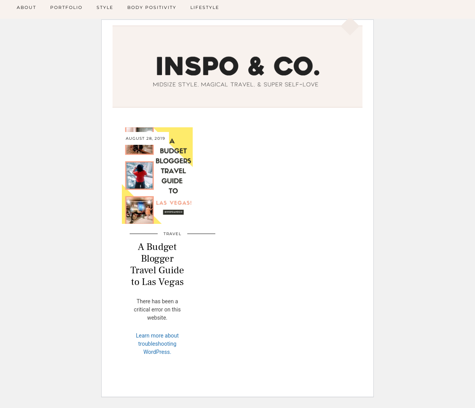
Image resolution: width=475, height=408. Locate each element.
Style (105, 7)
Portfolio (66, 7)
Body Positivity (151, 7)
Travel (172, 233)
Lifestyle (204, 7)
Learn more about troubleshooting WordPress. (157, 343)
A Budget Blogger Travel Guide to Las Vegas (157, 264)
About (26, 7)
